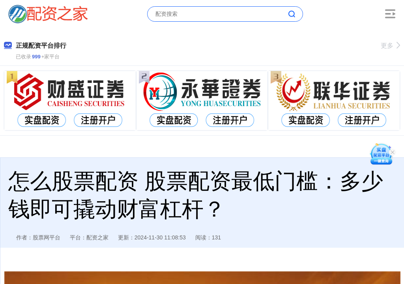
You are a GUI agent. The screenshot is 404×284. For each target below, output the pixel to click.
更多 (390, 45)
